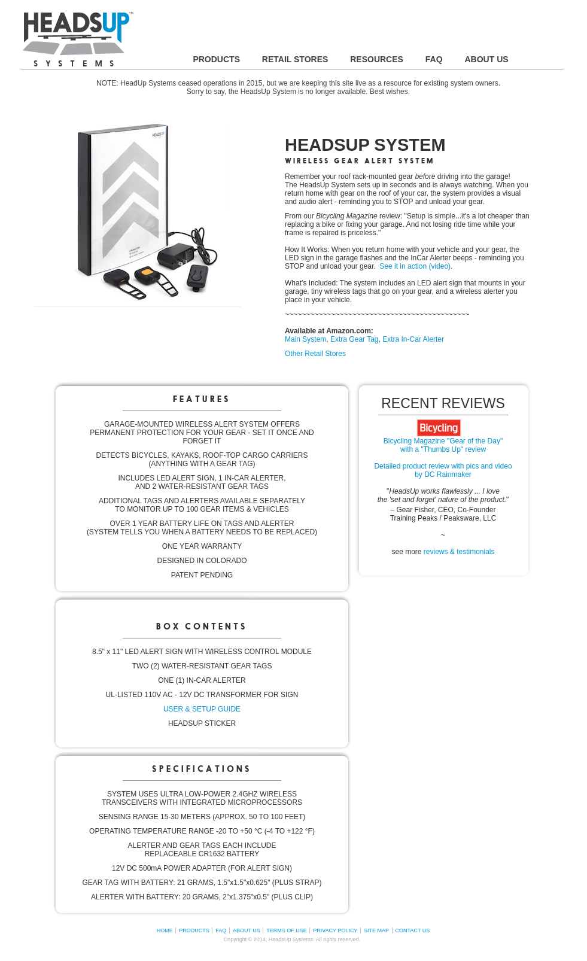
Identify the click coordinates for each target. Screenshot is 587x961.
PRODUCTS (194, 930)
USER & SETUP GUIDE (202, 709)
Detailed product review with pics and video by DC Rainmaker (443, 470)
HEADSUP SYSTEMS (78, 39)
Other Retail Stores (315, 353)
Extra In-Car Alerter (413, 339)
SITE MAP (376, 930)
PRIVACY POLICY (335, 930)
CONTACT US (413, 930)
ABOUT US (246, 930)
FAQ (220, 930)
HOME (165, 930)
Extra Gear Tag (354, 339)
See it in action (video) (415, 266)
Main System (305, 339)
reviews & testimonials (459, 552)
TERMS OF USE (286, 930)
